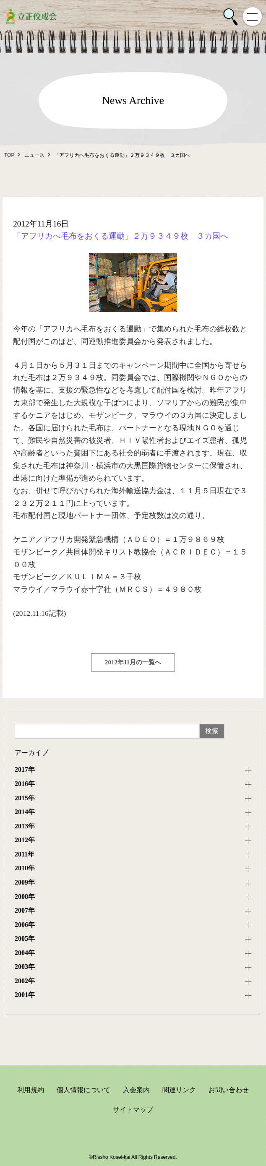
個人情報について (83, 1089)
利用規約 (30, 1089)
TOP (9, 155)
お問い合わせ (229, 1089)
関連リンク (179, 1089)
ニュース (34, 155)
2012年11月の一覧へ (133, 662)
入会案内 (136, 1089)
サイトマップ (133, 1109)
